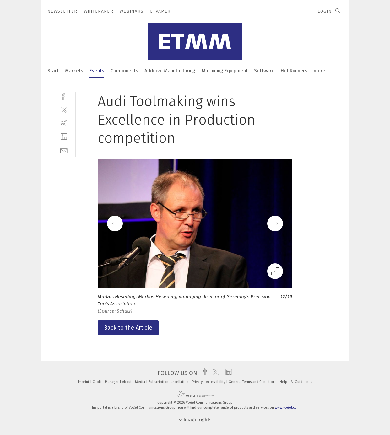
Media (140, 382)
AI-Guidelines (301, 382)
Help (284, 382)
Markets (74, 70)
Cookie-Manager (106, 382)
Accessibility (216, 382)
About (127, 382)
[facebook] (64, 96)
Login (324, 11)
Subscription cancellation (169, 382)
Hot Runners (294, 70)
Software (264, 70)
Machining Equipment (225, 70)
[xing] (64, 123)
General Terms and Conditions (253, 382)
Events (96, 70)
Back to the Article (128, 327)
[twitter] (64, 110)
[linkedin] (64, 137)
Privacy (197, 382)
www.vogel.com (287, 407)
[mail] (64, 150)
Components (124, 70)
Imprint (84, 382)
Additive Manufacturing (169, 70)
